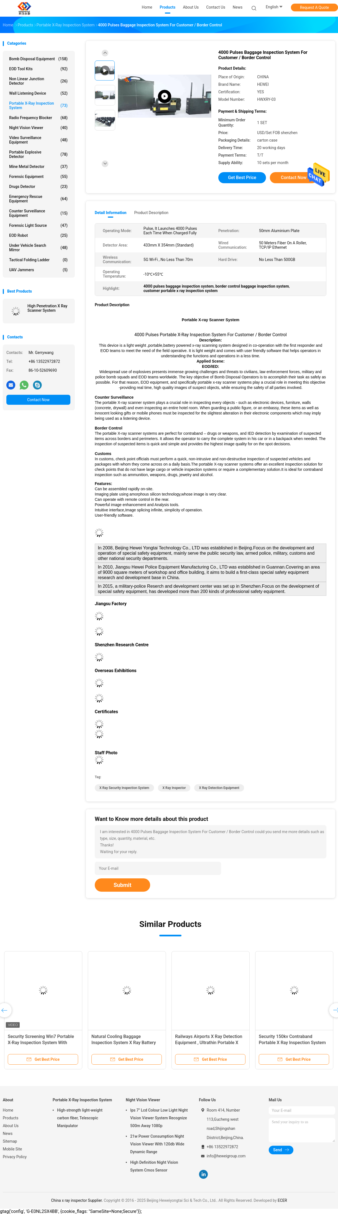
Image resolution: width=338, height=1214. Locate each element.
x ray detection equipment (219, 788)
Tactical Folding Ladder (38, 260)
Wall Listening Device (38, 93)
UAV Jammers (38, 270)
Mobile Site (12, 1149)
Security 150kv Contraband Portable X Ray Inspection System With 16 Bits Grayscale (292, 1042)
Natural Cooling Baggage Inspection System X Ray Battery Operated (123, 1042)
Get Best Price (242, 177)
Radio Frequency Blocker (38, 117)
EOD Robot (38, 235)
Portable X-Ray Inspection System (38, 105)
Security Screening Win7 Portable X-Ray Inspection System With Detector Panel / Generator (41, 1042)
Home (8, 1110)
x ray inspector (174, 788)
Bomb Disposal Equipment (38, 59)
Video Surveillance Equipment (38, 139)
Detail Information (110, 212)
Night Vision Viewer (38, 127)
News (7, 1133)
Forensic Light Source (38, 225)
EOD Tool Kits (38, 69)
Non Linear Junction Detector (38, 81)
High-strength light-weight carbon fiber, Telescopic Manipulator (80, 1118)
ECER (282, 1200)
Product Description (151, 212)
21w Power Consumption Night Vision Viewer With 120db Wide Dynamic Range (157, 1144)
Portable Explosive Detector (38, 154)
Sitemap (10, 1141)
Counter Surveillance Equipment (38, 213)
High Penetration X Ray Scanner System (47, 308)
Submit (122, 885)
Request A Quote (314, 7)
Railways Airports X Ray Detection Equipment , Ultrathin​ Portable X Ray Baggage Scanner (208, 1042)
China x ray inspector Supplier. (77, 1200)
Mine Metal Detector (38, 166)
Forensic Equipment (38, 176)
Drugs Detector (38, 186)
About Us (11, 1125)
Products (10, 1118)
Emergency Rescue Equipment (38, 198)
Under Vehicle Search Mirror (38, 247)
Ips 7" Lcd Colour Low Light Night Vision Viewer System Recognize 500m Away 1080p (159, 1118)
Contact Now (38, 400)
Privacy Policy (15, 1157)
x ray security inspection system (124, 788)
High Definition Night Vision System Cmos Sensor (154, 1166)
